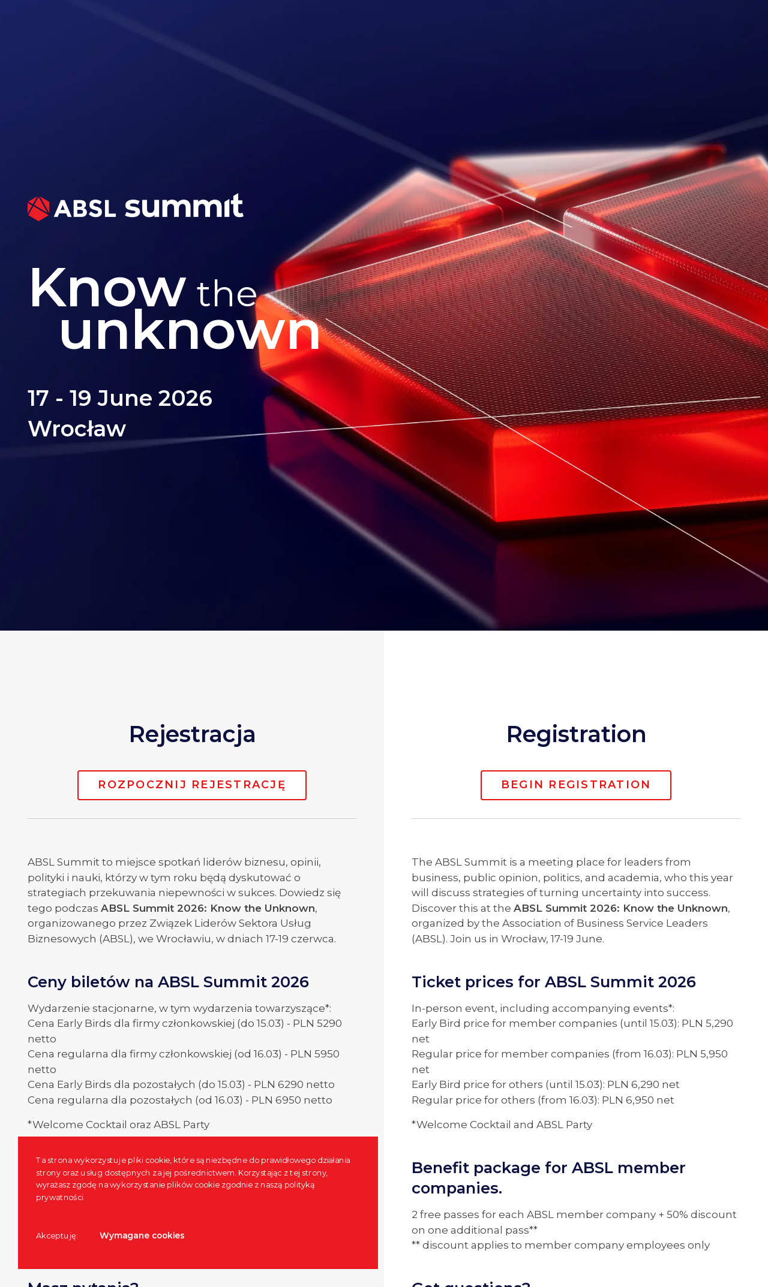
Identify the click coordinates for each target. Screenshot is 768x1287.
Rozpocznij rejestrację (192, 772)
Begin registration (576, 772)
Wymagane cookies (142, 1236)
